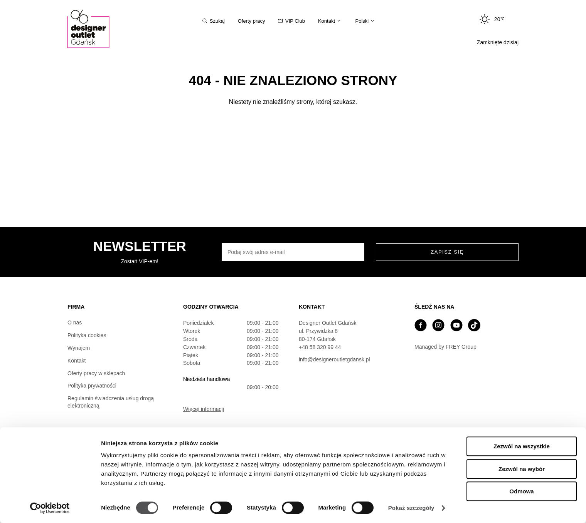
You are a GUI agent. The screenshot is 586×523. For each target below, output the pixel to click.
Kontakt (76, 361)
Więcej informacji (203, 409)
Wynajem (78, 348)
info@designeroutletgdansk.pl (334, 359)
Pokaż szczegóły (411, 508)
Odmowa (521, 491)
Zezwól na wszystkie (521, 446)
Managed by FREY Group (445, 347)
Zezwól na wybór (521, 469)
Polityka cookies (86, 335)
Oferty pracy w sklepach (96, 373)
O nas (74, 322)
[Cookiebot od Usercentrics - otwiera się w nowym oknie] (50, 508)
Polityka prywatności (91, 386)
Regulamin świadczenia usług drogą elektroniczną (110, 402)
